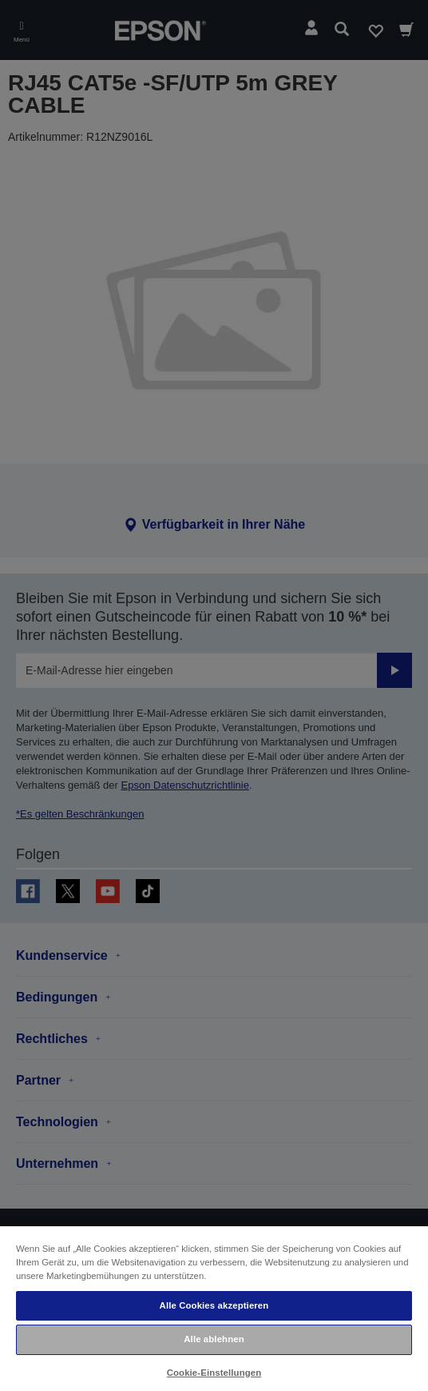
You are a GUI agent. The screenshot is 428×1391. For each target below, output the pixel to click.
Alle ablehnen (214, 1339)
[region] (214, 1308)
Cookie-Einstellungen (214, 1372)
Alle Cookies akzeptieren (214, 1305)
